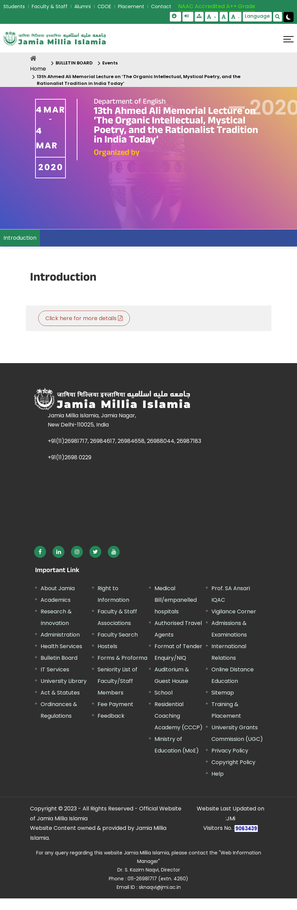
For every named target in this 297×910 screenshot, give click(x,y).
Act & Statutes (60, 693)
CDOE (104, 6)
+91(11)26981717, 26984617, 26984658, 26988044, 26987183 (124, 441)
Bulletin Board (59, 658)
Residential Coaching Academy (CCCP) (178, 715)
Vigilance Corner (233, 611)
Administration (60, 635)
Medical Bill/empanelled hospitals (175, 599)
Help (217, 774)
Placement (131, 6)
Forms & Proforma (122, 658)
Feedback (111, 716)
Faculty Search (118, 635)
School (163, 693)
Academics (56, 600)
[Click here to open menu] (288, 39)
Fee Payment (115, 704)
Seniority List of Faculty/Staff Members (117, 681)
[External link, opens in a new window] (40, 552)
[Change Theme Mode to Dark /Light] (288, 17)
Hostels (107, 646)
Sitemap (222, 693)
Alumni (82, 6)
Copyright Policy (233, 762)
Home (38, 69)
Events (110, 63)
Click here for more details (84, 318)
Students (14, 6)
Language (257, 16)
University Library (64, 681)
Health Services (61, 646)
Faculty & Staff (50, 6)
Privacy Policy (229, 751)
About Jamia (58, 588)
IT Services (55, 669)
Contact (161, 6)
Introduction (19, 238)
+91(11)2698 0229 (69, 457)
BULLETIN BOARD (74, 63)
